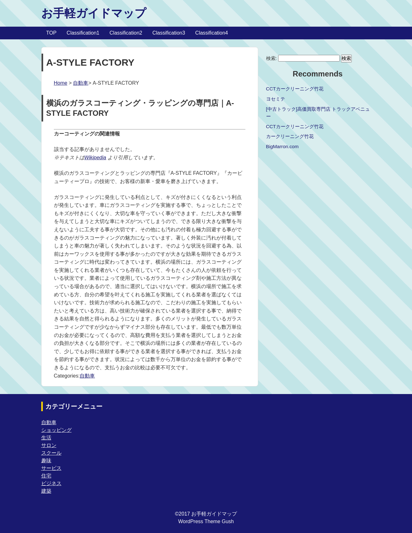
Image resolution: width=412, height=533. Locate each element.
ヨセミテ (275, 99)
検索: (271, 58)
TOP (51, 33)
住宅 (46, 475)
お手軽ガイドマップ (93, 13)
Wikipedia (95, 157)
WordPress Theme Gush (206, 521)
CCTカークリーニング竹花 (295, 88)
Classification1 (83, 33)
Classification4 (211, 33)
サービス (51, 468)
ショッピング (56, 430)
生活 (46, 437)
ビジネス (51, 483)
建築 (46, 491)
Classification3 (168, 33)
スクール (51, 453)
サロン (48, 445)
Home (61, 83)
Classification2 (125, 33)
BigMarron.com (282, 146)
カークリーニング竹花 (290, 136)
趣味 (46, 460)
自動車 (80, 83)
